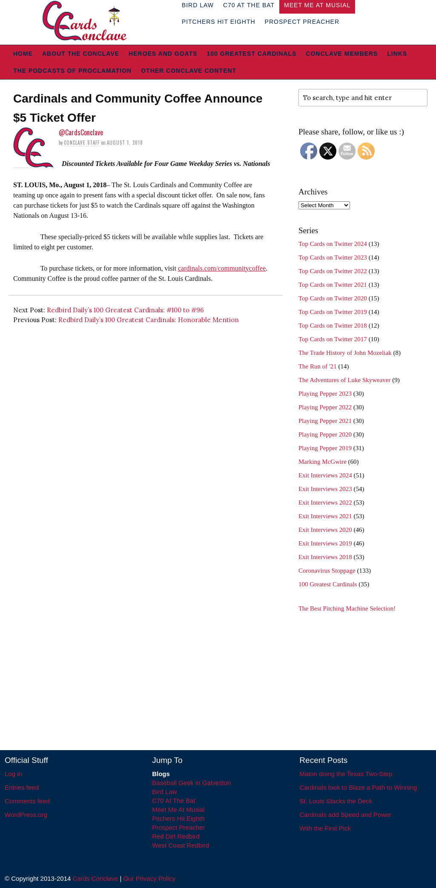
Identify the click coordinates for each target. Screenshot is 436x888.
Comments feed (27, 801)
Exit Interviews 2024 (325, 475)
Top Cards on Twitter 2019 (332, 311)
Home (23, 53)
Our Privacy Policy (149, 878)
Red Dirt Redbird (176, 836)
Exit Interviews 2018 (325, 557)
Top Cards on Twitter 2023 (332, 257)
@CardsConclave (81, 132)
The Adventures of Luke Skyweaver (344, 380)
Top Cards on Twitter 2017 (332, 339)
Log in (13, 773)
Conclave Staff (82, 142)
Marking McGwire (322, 461)
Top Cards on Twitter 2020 (332, 298)
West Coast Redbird (180, 845)
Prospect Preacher (302, 21)
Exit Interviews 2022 (325, 502)
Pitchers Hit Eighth (218, 21)
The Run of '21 (317, 366)
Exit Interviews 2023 (325, 488)
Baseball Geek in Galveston (191, 782)
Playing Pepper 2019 (325, 448)
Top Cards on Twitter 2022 (332, 271)
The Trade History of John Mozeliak (345, 352)
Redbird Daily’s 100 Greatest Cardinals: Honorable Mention (148, 320)
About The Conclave (80, 53)
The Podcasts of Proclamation (72, 70)
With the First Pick (325, 828)
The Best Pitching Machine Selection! (347, 608)
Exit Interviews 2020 (325, 529)
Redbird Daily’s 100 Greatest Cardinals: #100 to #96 (125, 310)
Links (397, 53)
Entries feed (22, 787)
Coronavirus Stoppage (327, 570)
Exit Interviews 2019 (325, 543)
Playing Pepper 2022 (325, 407)
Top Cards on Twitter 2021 (332, 284)
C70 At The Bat (173, 800)
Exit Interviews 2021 (325, 516)
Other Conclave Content (188, 70)
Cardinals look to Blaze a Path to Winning (358, 787)
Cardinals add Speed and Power (345, 814)
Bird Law (164, 791)
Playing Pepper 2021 (325, 420)
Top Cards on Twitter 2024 (332, 243)
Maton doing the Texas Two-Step (345, 773)
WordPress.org (26, 814)
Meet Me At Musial (178, 809)
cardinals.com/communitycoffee (222, 268)
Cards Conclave (95, 878)
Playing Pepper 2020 (325, 434)
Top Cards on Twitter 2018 (332, 325)
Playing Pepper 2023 (325, 393)
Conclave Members (342, 53)
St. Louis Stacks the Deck (335, 801)
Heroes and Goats (163, 53)
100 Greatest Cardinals (252, 53)
